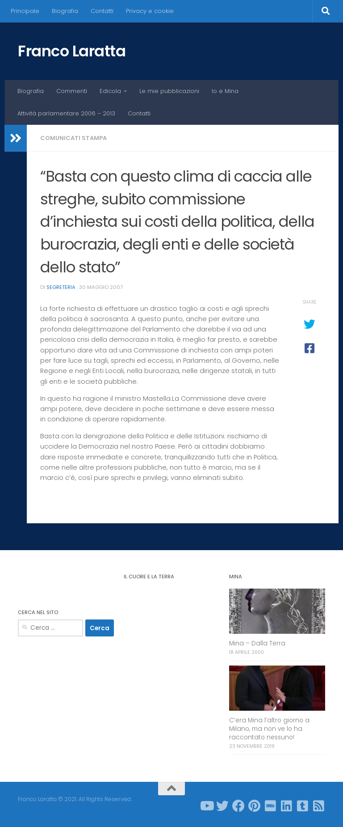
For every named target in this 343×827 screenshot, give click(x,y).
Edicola (110, 91)
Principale (25, 11)
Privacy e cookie (150, 11)
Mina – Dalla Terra (257, 643)
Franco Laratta (71, 51)
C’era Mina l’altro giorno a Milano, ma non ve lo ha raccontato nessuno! (269, 729)
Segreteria (60, 287)
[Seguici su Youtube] (206, 806)
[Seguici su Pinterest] (254, 806)
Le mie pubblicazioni (169, 91)
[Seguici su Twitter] (222, 806)
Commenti (71, 91)
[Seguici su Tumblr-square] (303, 806)
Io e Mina (225, 91)
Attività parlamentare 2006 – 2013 (66, 113)
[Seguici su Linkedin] (286, 806)
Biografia (65, 11)
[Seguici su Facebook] (238, 806)
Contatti (102, 11)
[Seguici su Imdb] (270, 806)
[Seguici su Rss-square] (319, 806)
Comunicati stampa (73, 138)
